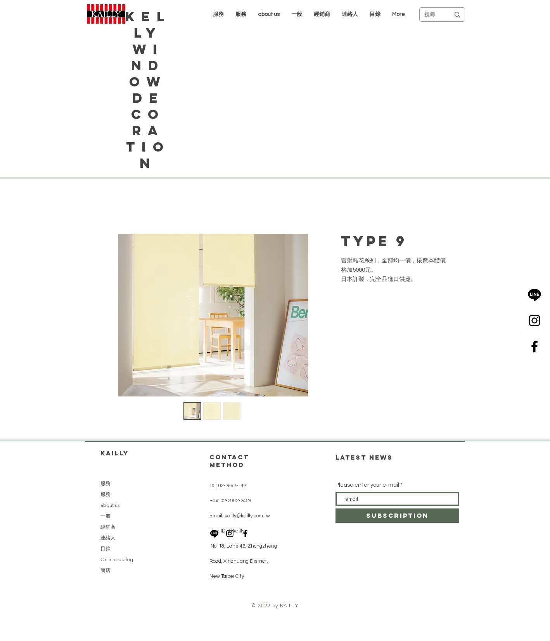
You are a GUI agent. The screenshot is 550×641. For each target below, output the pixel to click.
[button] (322, 14)
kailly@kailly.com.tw (247, 516)
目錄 (105, 548)
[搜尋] (431, 15)
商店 (105, 570)
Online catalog (116, 559)
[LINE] (534, 294)
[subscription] (397, 515)
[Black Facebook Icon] (534, 346)
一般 (105, 516)
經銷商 (108, 527)
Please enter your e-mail (367, 485)
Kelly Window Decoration (148, 89)
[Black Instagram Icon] (534, 320)
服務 (105, 483)
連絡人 (108, 538)
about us (110, 505)
